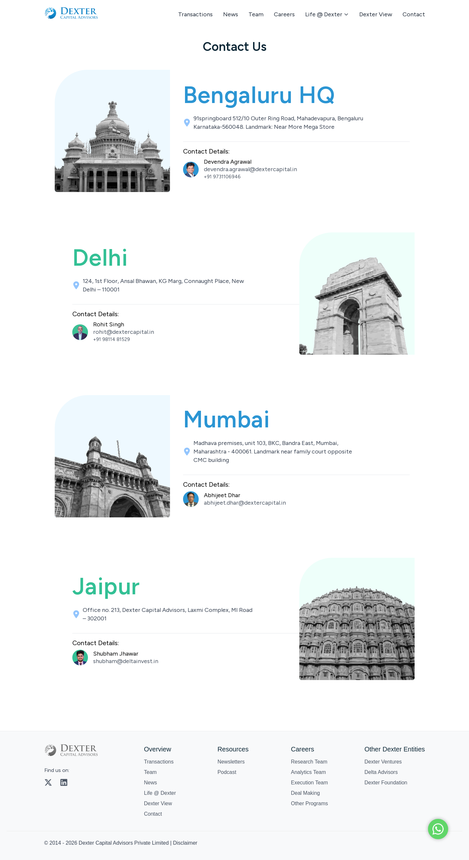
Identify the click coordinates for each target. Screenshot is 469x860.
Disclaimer (185, 843)
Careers (284, 14)
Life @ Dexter (160, 793)
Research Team (309, 761)
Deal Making (305, 793)
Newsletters (231, 761)
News (230, 14)
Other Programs (309, 803)
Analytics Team (308, 772)
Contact (414, 14)
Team (256, 14)
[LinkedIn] (64, 782)
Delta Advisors (381, 772)
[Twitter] (48, 782)
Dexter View (375, 14)
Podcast (227, 772)
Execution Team (309, 782)
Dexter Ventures (383, 761)
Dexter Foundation (385, 782)
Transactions (195, 14)
